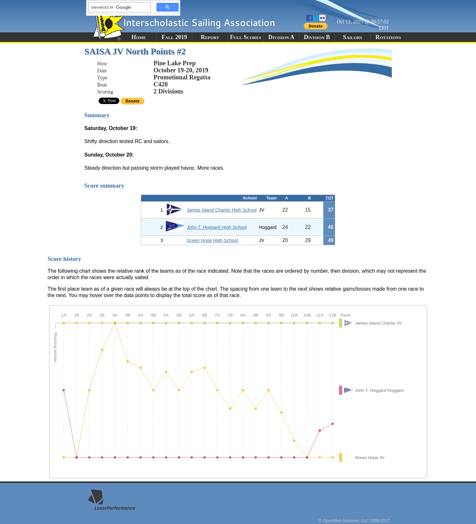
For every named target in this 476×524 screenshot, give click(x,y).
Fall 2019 (174, 37)
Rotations (388, 37)
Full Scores (246, 37)
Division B (317, 37)
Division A (281, 37)
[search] (118, 7)
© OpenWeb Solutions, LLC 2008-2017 (354, 520)
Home (138, 37)
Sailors (352, 37)
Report (210, 37)
